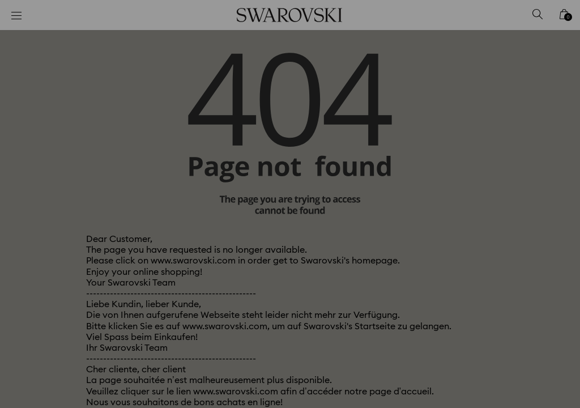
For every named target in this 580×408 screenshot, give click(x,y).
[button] (476, 138)
